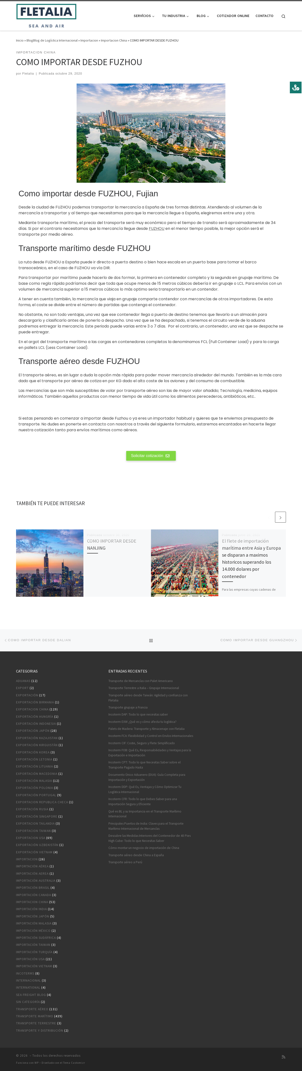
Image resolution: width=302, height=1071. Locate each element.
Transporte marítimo (34, 1016)
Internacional (28, 980)
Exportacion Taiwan (33, 831)
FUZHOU (156, 228)
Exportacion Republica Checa (42, 802)
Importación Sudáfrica (36, 938)
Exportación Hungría (34, 717)
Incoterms (25, 973)
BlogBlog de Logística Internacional (52, 40)
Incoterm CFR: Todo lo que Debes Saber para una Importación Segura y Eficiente (142, 801)
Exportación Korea (33, 752)
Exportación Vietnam (34, 852)
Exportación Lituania (34, 766)
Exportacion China (32, 709)
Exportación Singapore (36, 816)
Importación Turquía (34, 952)
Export (22, 688)
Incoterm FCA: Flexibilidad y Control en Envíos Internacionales (150, 736)
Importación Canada (33, 895)
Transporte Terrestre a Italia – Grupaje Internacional (143, 688)
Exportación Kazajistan (37, 738)
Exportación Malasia (34, 781)
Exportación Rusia (32, 809)
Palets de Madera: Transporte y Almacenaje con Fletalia (146, 729)
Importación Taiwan (33, 945)
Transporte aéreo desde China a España (136, 855)
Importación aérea (32, 866)
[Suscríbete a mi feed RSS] (283, 1057)
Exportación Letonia (34, 759)
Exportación (27, 695)
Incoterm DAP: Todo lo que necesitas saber (138, 714)
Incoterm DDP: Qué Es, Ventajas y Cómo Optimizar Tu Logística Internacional (144, 789)
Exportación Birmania (35, 702)
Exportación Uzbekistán (37, 845)
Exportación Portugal (36, 795)
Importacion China (114, 40)
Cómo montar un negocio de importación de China (143, 848)
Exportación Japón (33, 731)
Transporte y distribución (39, 1030)
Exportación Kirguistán (37, 745)
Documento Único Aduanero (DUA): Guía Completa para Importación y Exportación (146, 777)
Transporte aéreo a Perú (125, 862)
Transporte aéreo (32, 1009)
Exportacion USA (30, 838)
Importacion (89, 40)
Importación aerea (32, 874)
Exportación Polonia (34, 788)
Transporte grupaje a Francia (128, 707)
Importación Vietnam (34, 966)
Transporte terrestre (36, 1023)
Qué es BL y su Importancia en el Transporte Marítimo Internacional (144, 814)
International (28, 987)
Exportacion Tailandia (35, 823)
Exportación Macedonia (36, 774)
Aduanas (23, 681)
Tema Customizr (74, 1062)
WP (37, 1062)
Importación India (31, 909)
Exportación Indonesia (36, 724)
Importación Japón (32, 916)
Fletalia (28, 73)
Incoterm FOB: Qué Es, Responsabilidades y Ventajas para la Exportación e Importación (149, 752)
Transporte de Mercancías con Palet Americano (140, 681)
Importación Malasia (34, 923)
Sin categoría (28, 1002)
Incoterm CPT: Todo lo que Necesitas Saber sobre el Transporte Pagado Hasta (144, 764)
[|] (46, 14)
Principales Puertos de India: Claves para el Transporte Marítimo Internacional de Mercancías (146, 826)
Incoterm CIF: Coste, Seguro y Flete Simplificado (141, 743)
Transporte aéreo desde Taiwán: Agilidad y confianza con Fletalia (148, 697)
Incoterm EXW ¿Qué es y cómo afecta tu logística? (142, 722)
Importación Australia (35, 881)
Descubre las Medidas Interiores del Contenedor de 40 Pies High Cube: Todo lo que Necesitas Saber (149, 838)
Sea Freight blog (31, 995)
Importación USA (30, 959)
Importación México (33, 931)
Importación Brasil (33, 888)
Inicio (20, 40)
